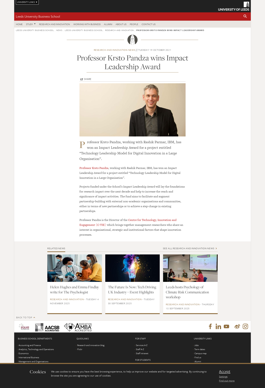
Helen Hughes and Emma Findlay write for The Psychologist (74, 289)
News (59, 30)
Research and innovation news (114, 50)
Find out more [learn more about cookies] (227, 380)
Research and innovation (54, 24)
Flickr (79, 349)
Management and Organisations (33, 361)
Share (87, 79)
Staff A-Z (140, 349)
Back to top (24, 317)
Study (29, 24)
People (134, 24)
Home (19, 24)
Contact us (148, 24)
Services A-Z (141, 345)
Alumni (108, 24)
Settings (223, 376)
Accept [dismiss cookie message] (224, 371)
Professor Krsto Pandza (93, 168)
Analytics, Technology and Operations (36, 349)
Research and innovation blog (90, 345)
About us (121, 24)
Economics (24, 353)
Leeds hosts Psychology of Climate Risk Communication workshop (187, 292)
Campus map (201, 353)
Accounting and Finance (30, 345)
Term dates (199, 349)
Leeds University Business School (38, 16)
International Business (29, 357)
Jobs (196, 345)
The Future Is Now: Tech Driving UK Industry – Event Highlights (132, 289)
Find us (198, 357)
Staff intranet (142, 353)
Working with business (87, 24)
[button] (245, 16)
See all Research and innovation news (188, 248)
